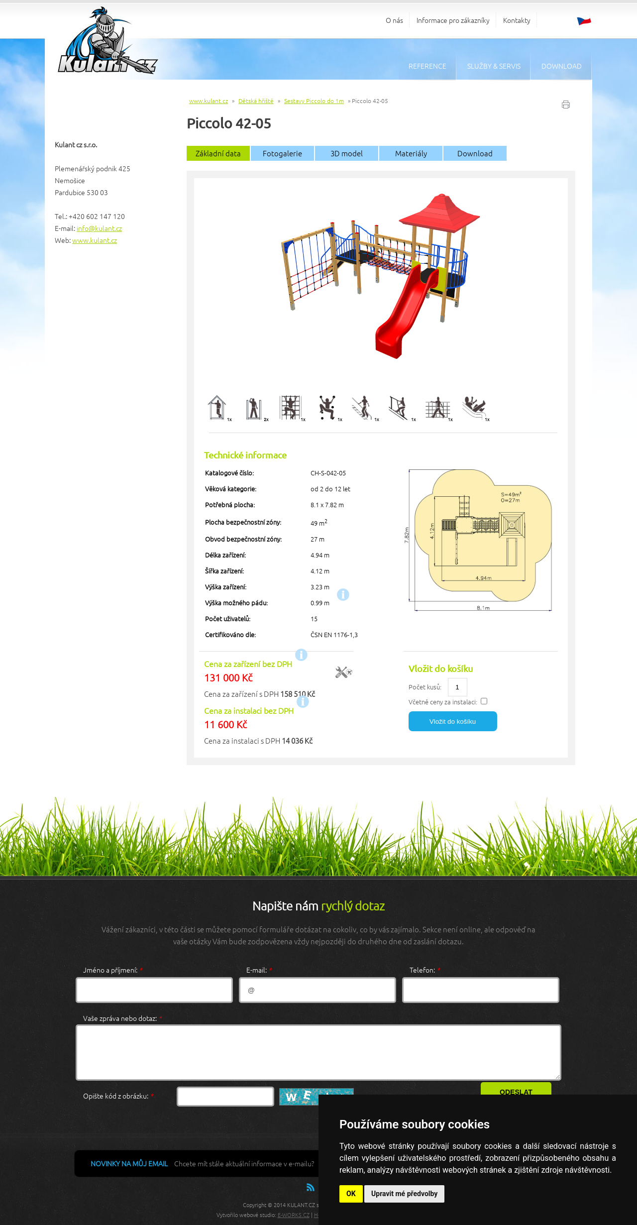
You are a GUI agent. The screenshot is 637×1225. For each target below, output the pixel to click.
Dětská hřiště (256, 101)
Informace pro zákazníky (453, 20)
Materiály (411, 153)
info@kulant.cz (99, 228)
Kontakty (517, 20)
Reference (427, 66)
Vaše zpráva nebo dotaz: (122, 1018)
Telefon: (425, 970)
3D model (346, 153)
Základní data (218, 153)
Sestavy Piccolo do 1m (314, 101)
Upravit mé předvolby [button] (404, 1194)
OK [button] (351, 1194)
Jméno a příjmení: (112, 970)
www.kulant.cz (94, 240)
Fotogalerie (282, 153)
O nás (394, 20)
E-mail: (259, 970)
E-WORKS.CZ (294, 1215)
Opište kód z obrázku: (118, 1096)
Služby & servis (494, 66)
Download (561, 66)
